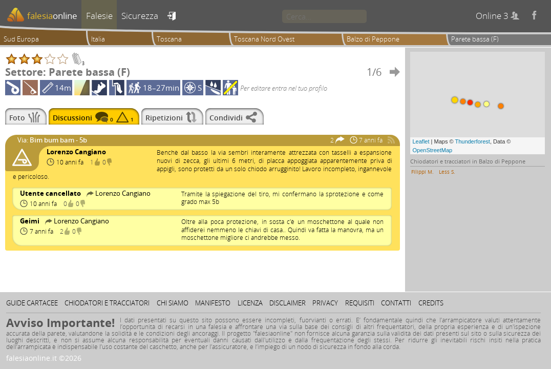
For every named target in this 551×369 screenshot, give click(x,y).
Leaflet (421, 141)
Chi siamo (172, 303)
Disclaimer (287, 303)
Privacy (325, 303)
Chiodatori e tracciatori (107, 303)
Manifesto (212, 303)
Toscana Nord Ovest (264, 39)
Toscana (169, 39)
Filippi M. (422, 171)
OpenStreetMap (433, 150)
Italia (98, 39)
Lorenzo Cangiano (76, 151)
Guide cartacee (32, 303)
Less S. (447, 171)
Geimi (30, 220)
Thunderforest (472, 141)
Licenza (250, 303)
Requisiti (359, 303)
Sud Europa (21, 39)
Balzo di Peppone (373, 39)
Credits (430, 303)
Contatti (396, 303)
